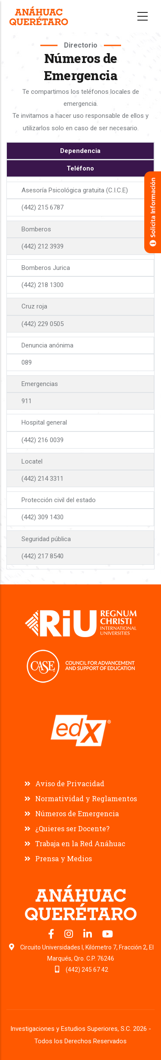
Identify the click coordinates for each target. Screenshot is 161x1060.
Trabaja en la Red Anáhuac (80, 843)
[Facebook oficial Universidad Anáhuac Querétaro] (52, 935)
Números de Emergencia (77, 813)
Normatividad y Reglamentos (86, 798)
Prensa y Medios (63, 858)
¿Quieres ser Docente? (72, 828)
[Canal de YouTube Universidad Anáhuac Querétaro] (107, 935)
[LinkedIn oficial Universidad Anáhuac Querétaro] (88, 935)
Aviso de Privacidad (69, 783)
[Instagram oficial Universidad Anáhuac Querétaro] (69, 935)
